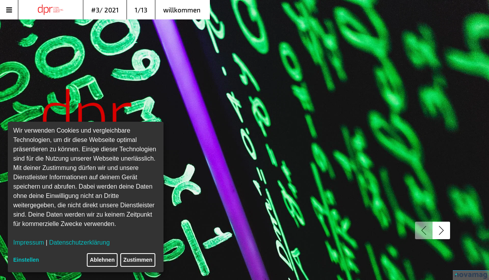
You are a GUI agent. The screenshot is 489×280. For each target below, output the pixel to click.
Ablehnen (102, 260)
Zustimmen (138, 260)
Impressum (28, 242)
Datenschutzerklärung (79, 242)
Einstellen (26, 260)
